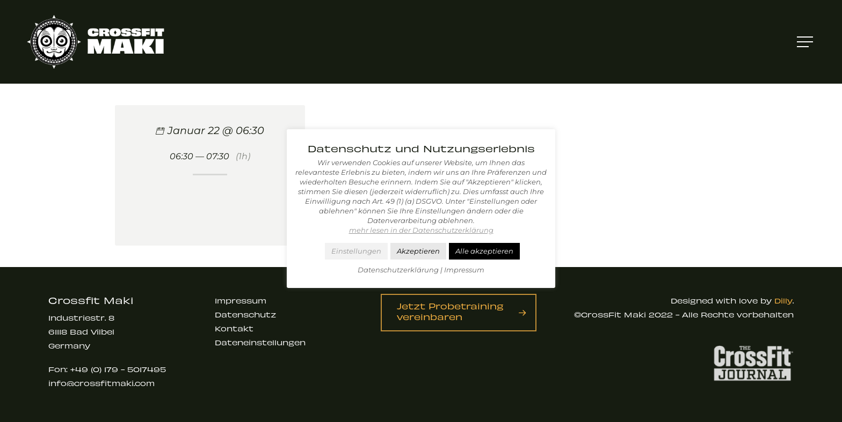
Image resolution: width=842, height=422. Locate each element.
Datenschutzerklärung (398, 269)
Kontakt (234, 328)
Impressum (240, 300)
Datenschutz (245, 314)
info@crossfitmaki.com (101, 383)
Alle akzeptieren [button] (484, 251)
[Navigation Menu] (806, 42)
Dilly (783, 300)
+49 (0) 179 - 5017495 (118, 369)
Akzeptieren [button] (418, 251)
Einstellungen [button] (356, 251)
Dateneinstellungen (260, 342)
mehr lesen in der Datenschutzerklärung (421, 230)
